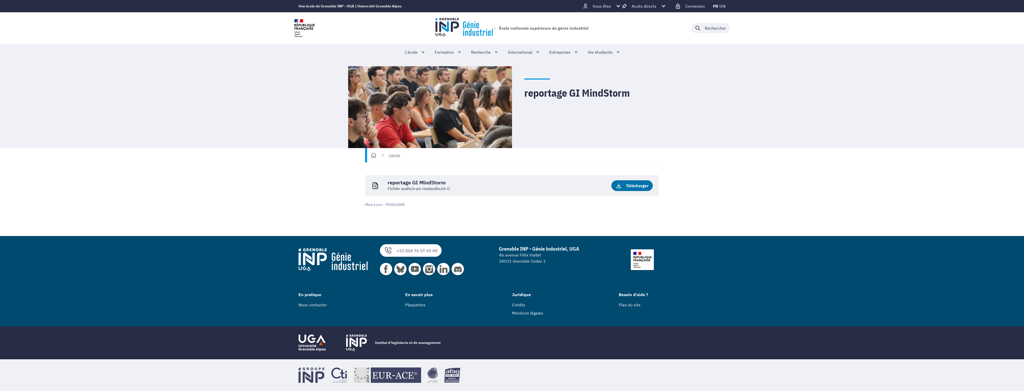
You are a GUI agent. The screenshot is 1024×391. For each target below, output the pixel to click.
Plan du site (630, 304)
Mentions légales (527, 313)
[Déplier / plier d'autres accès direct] (644, 6)
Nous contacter (312, 304)
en (723, 6)
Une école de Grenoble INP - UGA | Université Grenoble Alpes (350, 6)
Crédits (518, 304)
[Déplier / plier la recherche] (710, 28)
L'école (394, 155)
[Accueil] (373, 155)
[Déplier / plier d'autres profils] (601, 6)
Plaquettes (415, 304)
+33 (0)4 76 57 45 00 (411, 250)
